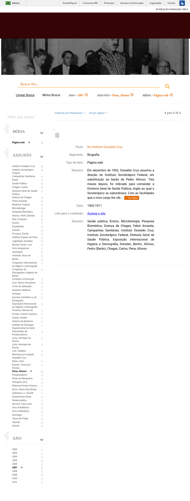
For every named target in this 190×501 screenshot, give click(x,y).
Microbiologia (19, 208)
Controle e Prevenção (23, 279)
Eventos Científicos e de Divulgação (24, 299)
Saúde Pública (19, 183)
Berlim (15, 259)
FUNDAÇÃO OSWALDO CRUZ (172, 9)
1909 (14, 474)
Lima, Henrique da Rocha (21, 340)
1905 (14, 460)
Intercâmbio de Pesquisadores (19, 333)
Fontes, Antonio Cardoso (24, 314)
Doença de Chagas (22, 197)
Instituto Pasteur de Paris (25, 237)
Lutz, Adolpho (19, 351)
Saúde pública (19, 400)
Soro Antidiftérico (20, 407)
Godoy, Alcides (19, 317)
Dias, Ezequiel (19, 219)
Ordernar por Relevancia (70, 112)
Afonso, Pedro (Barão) (23, 215)
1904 (14, 456)
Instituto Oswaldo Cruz (23, 166)
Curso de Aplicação (22, 286)
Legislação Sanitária (22, 241)
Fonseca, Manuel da (22, 310)
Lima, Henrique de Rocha (21, 346)
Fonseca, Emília (20, 233)
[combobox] (95, 87)
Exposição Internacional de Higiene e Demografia (24, 305)
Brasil (16, 3)
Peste (15, 180)
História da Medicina (22, 321)
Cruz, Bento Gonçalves (23, 282)
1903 (14, 453)
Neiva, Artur (18, 361)
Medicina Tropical (21, 204)
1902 (14, 449)
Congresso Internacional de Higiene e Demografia (24, 264)
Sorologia (17, 415)
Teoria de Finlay (20, 418)
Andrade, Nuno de (21, 255)
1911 (14, 482)
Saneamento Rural (21, 396)
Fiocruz (11, 9)
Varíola (15, 425)
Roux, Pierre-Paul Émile (24, 389)
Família (16, 230)
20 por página (98, 112)
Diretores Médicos (21, 290)
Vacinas (16, 422)
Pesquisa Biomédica (22, 212)
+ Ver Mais (132, 197)
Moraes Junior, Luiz (22, 244)
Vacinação (17, 252)
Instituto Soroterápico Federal (23, 171)
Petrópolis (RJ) (19, 382)
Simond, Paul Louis (22, 404)
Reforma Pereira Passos (24, 385)
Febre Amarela (19, 201)
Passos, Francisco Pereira (21, 366)
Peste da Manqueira (22, 378)
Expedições (18, 226)
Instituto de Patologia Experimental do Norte (23, 326)
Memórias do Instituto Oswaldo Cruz (23, 356)
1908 (14, 471)
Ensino (15, 223)
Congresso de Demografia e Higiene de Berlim (24, 272)
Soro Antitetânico (20, 411)
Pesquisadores (19, 375)
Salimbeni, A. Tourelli (22, 393)
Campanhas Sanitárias (23, 176)
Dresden (16, 293)
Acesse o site (96, 213)
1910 (14, 478)
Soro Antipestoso (20, 248)
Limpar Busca (25, 95)
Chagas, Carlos (20, 187)
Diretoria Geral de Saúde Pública (24, 192)
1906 (14, 464)
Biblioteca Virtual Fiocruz (81, 27)
